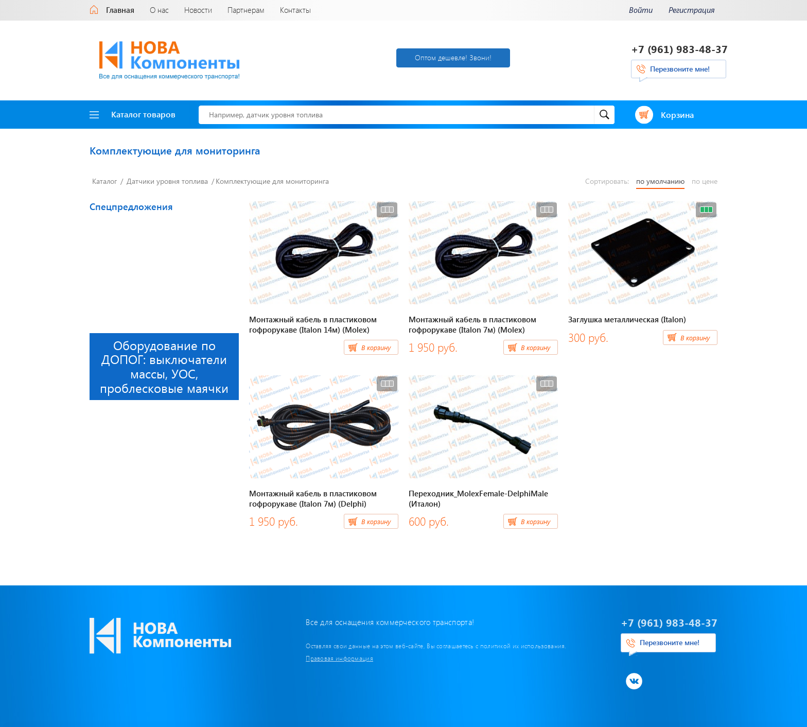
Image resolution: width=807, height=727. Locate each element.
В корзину (376, 347)
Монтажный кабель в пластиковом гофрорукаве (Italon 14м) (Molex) (313, 324)
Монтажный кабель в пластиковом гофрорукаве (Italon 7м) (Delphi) (313, 498)
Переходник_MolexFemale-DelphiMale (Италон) (478, 498)
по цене (704, 181)
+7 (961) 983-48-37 (679, 49)
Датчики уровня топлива (167, 181)
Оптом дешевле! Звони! (453, 57)
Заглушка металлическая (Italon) (627, 319)
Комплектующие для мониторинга (272, 181)
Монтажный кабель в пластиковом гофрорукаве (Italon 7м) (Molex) (472, 324)
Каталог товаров (133, 114)
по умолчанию (660, 181)
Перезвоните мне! (680, 69)
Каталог (104, 181)
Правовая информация (339, 658)
